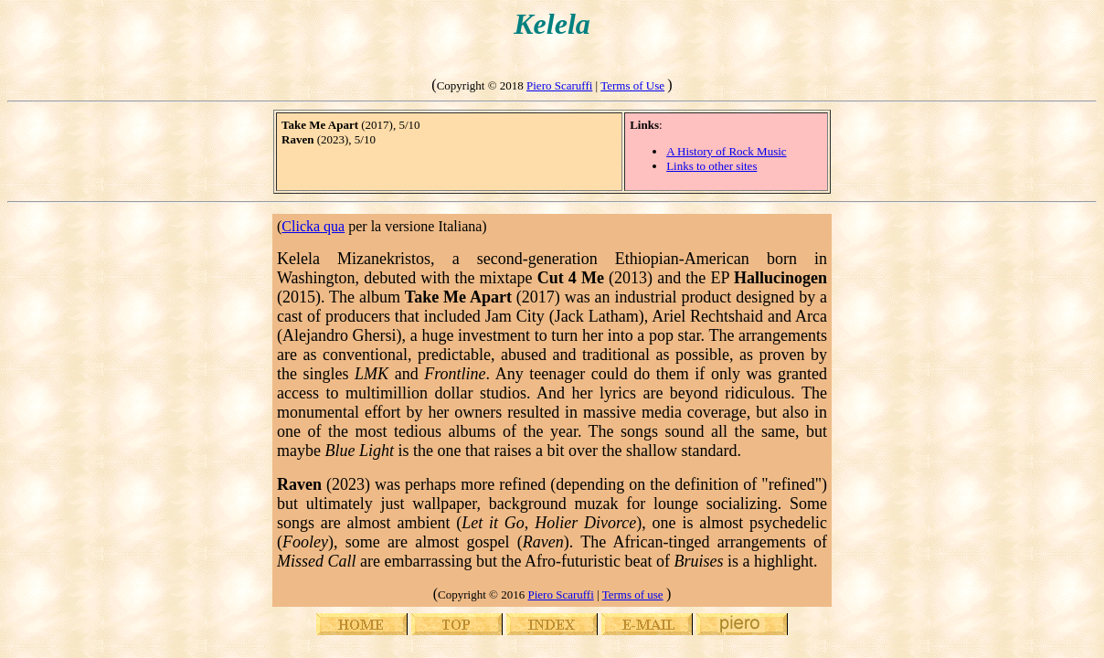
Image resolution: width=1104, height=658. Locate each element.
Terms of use (632, 594)
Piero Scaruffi (559, 85)
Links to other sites (711, 166)
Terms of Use (632, 85)
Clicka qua (313, 226)
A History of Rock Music (726, 151)
